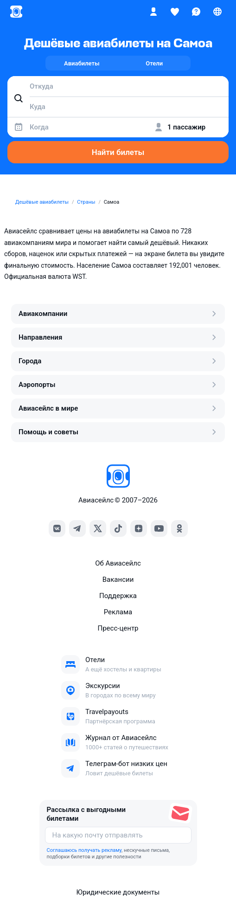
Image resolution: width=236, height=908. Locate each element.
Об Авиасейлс (118, 563)
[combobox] (118, 86)
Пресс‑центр (117, 628)
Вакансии (118, 579)
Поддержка (118, 596)
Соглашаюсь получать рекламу (84, 850)
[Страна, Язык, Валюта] (217, 11)
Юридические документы (117, 892)
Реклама (118, 612)
